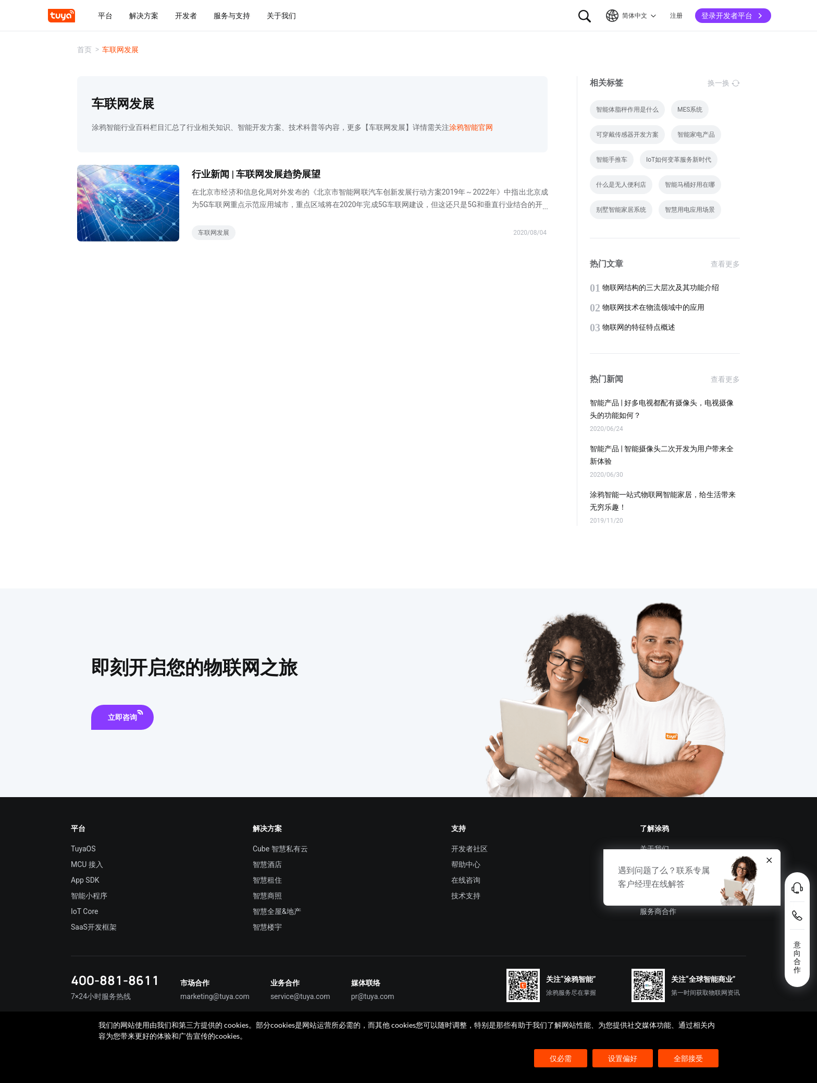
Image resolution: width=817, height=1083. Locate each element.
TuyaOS (83, 849)
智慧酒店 (267, 864)
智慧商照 (267, 896)
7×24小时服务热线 (101, 996)
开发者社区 (469, 849)
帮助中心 (465, 864)
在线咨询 (465, 880)
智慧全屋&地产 (277, 911)
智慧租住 (267, 880)
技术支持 (465, 896)
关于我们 (654, 849)
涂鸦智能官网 (471, 127)
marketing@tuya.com (215, 996)
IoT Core (84, 911)
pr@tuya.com (372, 996)
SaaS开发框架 (94, 927)
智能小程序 (89, 896)
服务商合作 (658, 911)
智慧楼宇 (267, 927)
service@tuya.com (300, 996)
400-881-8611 (115, 980)
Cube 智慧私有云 (280, 849)
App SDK (85, 880)
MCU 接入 (87, 864)
